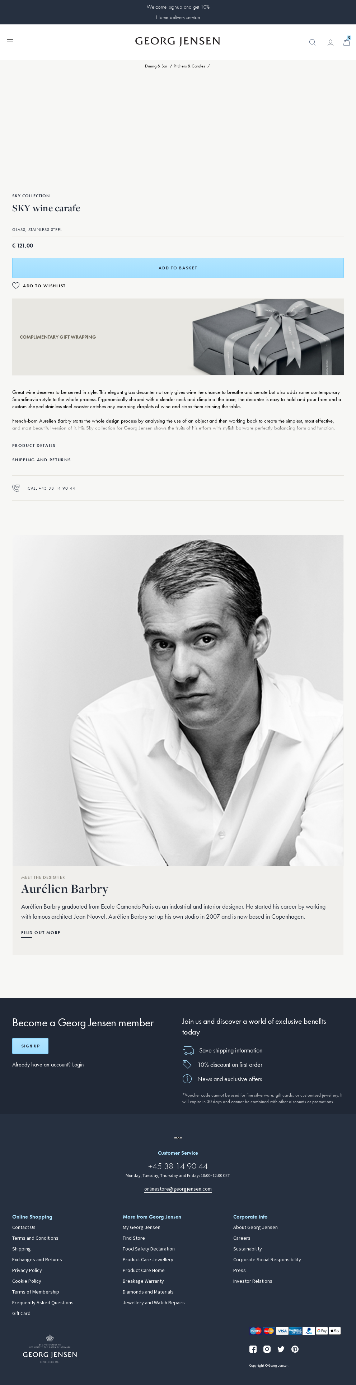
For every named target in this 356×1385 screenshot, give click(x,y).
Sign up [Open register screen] (30, 1046)
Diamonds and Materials (148, 1292)
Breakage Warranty (143, 1281)
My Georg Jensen (141, 1227)
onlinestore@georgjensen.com (178, 1189)
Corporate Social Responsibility (267, 1259)
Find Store (134, 1238)
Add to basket (178, 268)
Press (239, 1270)
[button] (313, 46)
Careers (241, 1238)
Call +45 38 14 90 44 (43, 488)
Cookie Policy (26, 1281)
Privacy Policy (27, 1270)
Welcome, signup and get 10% (178, 6)
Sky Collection (31, 196)
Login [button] (78, 1064)
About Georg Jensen (255, 1227)
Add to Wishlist (44, 286)
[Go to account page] (330, 43)
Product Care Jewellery (148, 1259)
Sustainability (247, 1249)
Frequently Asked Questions (43, 1302)
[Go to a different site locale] (178, 1138)
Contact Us (24, 1227)
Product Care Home (144, 1270)
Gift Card (21, 1313)
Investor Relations (252, 1281)
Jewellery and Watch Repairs (154, 1302)
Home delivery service (178, 17)
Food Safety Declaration (149, 1249)
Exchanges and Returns (37, 1259)
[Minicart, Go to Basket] (346, 42)
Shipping (21, 1249)
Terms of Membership (35, 1292)
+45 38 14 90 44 (178, 1166)
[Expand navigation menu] (10, 41)
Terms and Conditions (35, 1238)
